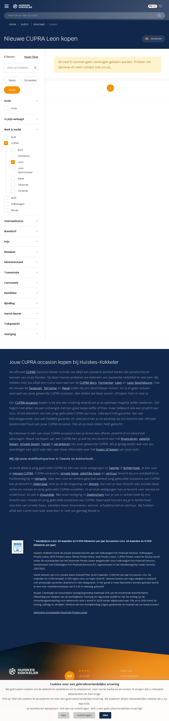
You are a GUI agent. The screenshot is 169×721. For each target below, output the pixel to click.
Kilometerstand (13, 262)
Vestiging (10, 334)
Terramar (50, 388)
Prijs (6, 241)
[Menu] (6, 6)
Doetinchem (95, 495)
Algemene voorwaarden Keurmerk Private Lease (60, 612)
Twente (114, 468)
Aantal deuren (12, 313)
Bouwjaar (9, 251)
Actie (7, 100)
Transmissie (11, 272)
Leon (118, 383)
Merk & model (12, 129)
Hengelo (40, 479)
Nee (63, 715)
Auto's (25, 24)
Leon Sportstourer (140, 383)
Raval (66, 388)
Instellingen (84, 715)
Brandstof (10, 231)
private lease (69, 473)
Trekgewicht (12, 323)
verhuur (111, 473)
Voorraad (39, 24)
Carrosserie (11, 282)
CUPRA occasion (26, 403)
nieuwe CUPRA (23, 473)
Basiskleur (10, 293)
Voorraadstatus (13, 221)
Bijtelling (9, 303)
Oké (105, 715)
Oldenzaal (40, 484)
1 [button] (110, 88)
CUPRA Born (88, 383)
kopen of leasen (107, 449)
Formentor (105, 383)
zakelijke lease (90, 473)
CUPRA (30, 372)
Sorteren (153, 39)
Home (13, 24)
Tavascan (35, 388)
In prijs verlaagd (14, 119)
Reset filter (31, 57)
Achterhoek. (131, 468)
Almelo (94, 484)
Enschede (47, 495)
